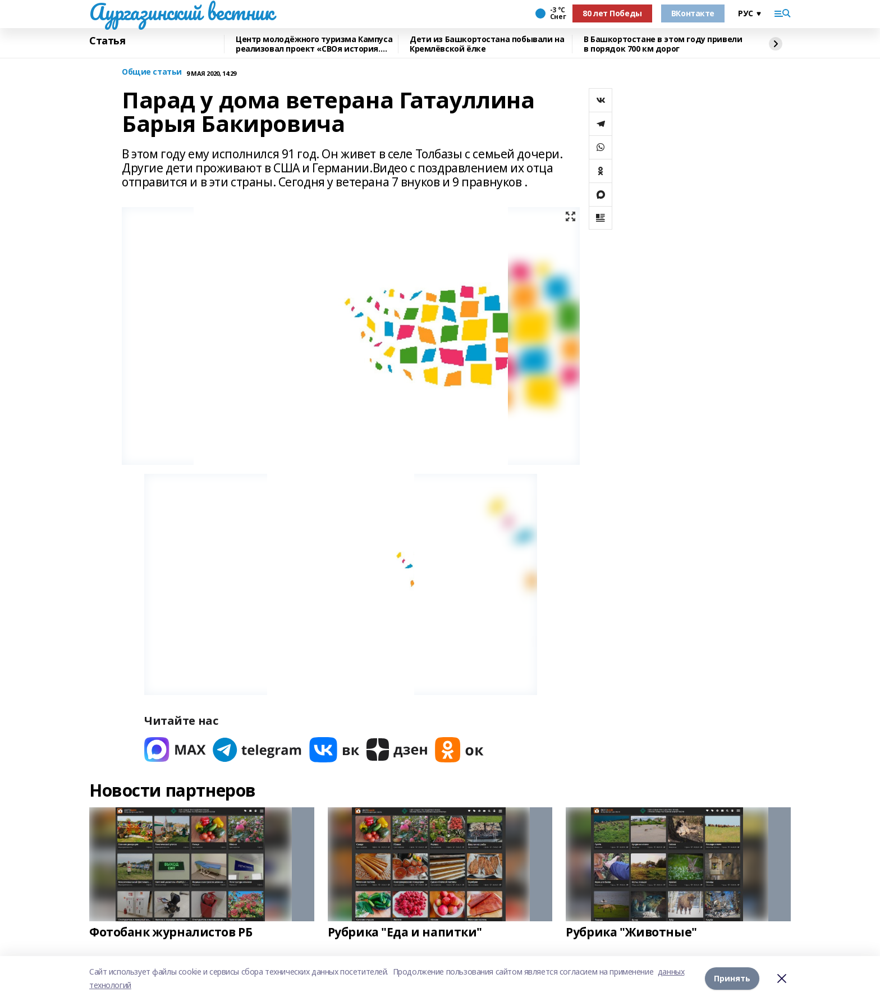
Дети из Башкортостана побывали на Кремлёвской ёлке (487, 44)
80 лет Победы (612, 13)
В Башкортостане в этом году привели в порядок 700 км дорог (663, 44)
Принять (732, 978)
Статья (107, 41)
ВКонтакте (692, 13)
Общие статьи (152, 72)
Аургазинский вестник (181, 12)
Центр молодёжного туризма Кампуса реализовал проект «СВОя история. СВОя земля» (314, 44)
